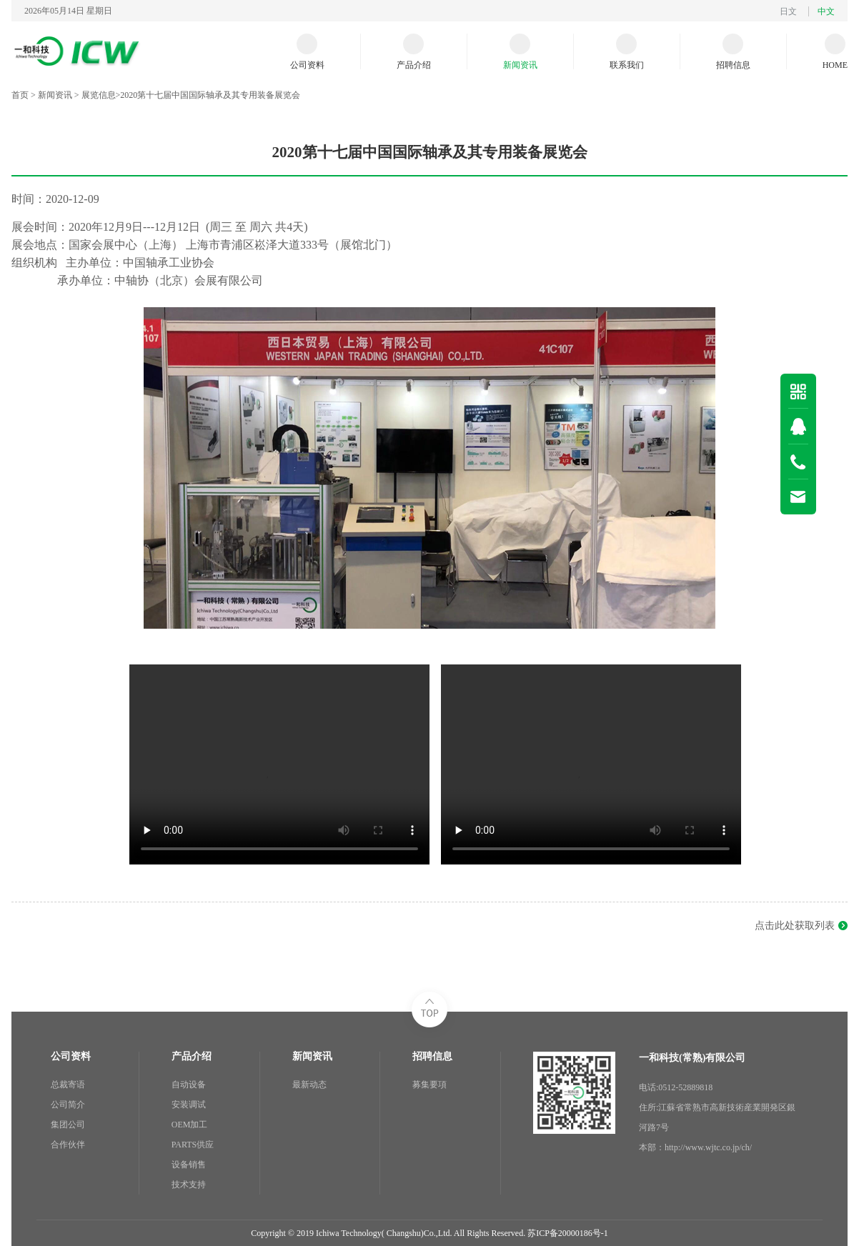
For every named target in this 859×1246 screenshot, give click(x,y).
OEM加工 (190, 1125)
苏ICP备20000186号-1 (567, 1233)
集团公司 (68, 1125)
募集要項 (429, 1085)
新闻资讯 (55, 95)
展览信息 (98, 95)
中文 (826, 11)
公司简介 (68, 1105)
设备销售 (189, 1165)
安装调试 (189, 1105)
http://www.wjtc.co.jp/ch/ (708, 1147)
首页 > (24, 95)
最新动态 (309, 1085)
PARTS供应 (193, 1145)
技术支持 (189, 1185)
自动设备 (189, 1085)
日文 (788, 11)
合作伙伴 (68, 1145)
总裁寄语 (68, 1085)
